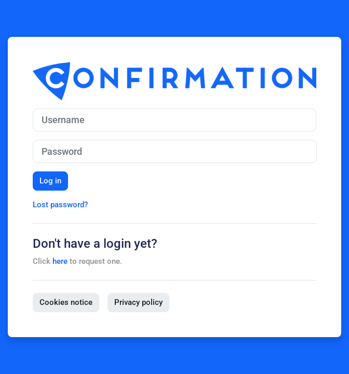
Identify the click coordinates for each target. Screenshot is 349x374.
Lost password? (60, 204)
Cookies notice (65, 302)
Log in (50, 180)
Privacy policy (138, 302)
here (60, 261)
